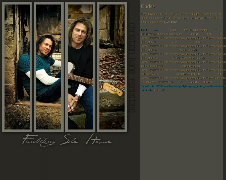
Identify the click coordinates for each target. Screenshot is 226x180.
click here (170, 21)
